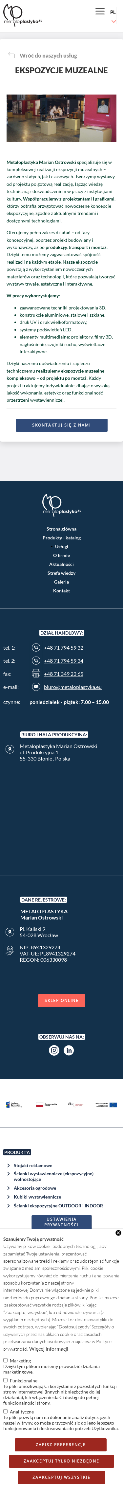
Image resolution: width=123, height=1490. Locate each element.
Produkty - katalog (62, 537)
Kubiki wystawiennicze (37, 1197)
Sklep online (62, 1000)
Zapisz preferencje (61, 1444)
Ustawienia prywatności (61, 1222)
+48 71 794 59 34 (63, 660)
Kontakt (61, 590)
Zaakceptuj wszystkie (61, 1477)
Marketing (20, 1360)
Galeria (61, 582)
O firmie (61, 555)
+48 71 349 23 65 (63, 674)
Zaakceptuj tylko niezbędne (61, 1461)
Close (118, 1233)
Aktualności (61, 564)
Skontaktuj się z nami (61, 425)
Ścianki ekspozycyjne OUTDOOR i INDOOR (58, 1205)
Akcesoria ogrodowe (35, 1188)
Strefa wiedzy (61, 573)
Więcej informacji (48, 1348)
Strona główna (61, 529)
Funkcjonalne (23, 1380)
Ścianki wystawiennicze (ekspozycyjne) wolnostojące (53, 1176)
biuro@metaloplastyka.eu (73, 687)
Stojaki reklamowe (33, 1165)
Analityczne (22, 1411)
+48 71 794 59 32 (63, 647)
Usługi (61, 546)
